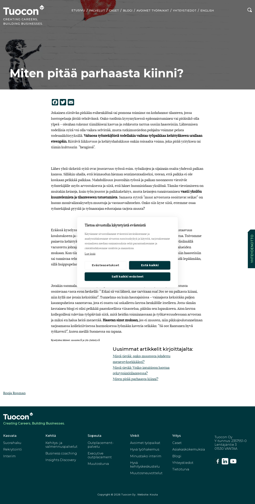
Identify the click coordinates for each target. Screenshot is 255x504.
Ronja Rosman (14, 393)
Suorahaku (12, 443)
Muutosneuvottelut (146, 473)
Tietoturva (180, 469)
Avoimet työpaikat (152, 10)
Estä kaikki (150, 265)
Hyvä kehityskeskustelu (145, 464)
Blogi (127, 10)
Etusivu (78, 10)
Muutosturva (98, 464)
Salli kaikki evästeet (127, 276)
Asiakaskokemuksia (188, 449)
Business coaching (61, 453)
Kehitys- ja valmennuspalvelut (61, 445)
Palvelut (97, 10)
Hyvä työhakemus (144, 449)
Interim (9, 456)
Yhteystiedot (184, 10)
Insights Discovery (60, 460)
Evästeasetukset (105, 265)
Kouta (154, 494)
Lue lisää (90, 254)
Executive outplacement (100, 455)
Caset (114, 10)
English (207, 10)
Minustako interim (145, 456)
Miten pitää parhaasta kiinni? (135, 379)
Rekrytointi (12, 449)
